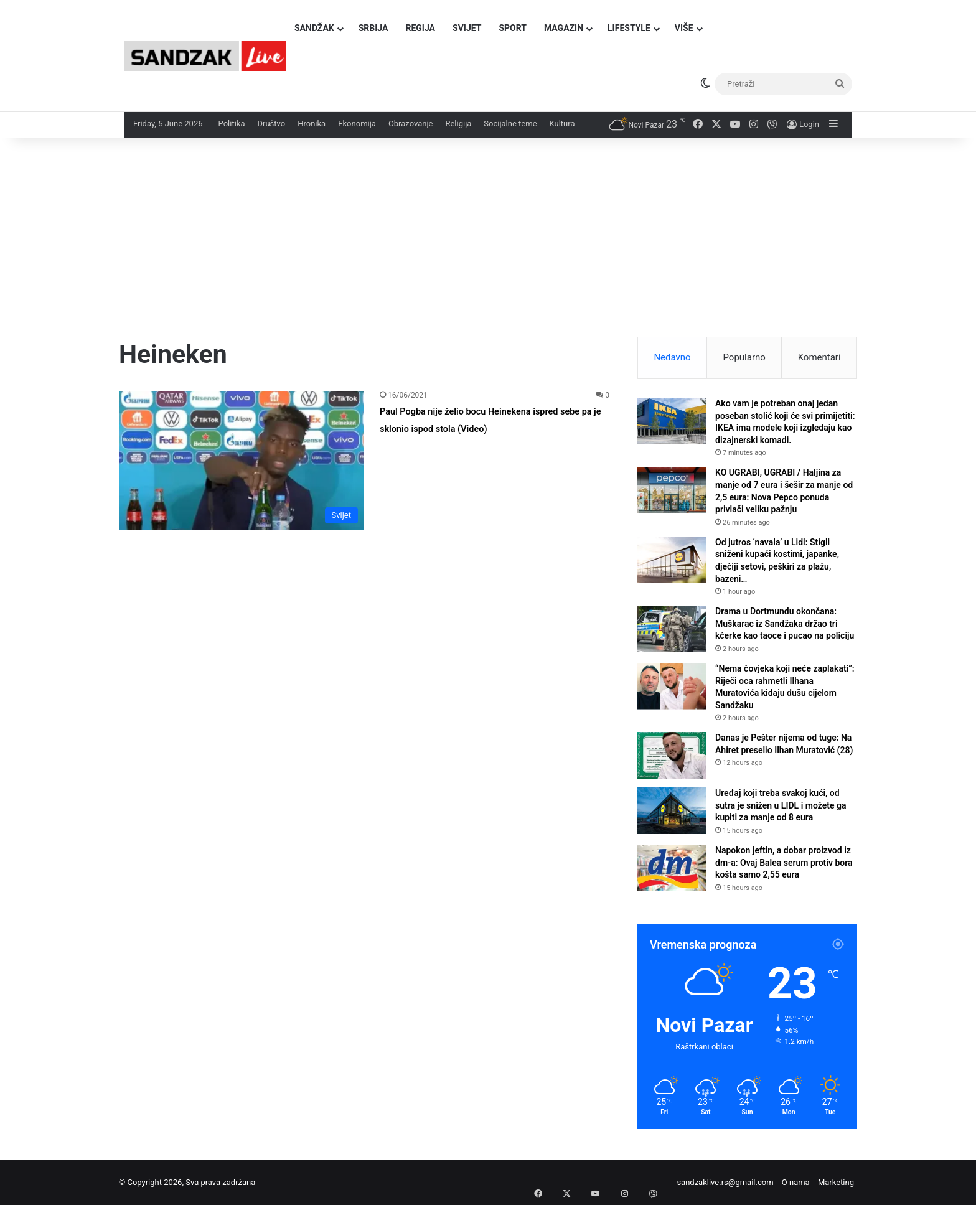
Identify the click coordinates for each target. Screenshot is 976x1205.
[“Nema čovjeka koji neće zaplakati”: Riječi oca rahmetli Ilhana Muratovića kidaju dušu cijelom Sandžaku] (671, 686)
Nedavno (672, 357)
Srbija (373, 28)
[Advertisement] (488, 243)
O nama (796, 1182)
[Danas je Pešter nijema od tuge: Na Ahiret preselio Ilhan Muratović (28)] (671, 755)
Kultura (562, 123)
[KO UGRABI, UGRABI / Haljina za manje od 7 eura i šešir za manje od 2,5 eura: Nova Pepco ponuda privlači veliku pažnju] (671, 490)
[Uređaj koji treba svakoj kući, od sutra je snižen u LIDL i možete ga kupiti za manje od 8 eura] (671, 810)
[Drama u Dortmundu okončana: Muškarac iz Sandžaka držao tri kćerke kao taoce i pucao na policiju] (671, 629)
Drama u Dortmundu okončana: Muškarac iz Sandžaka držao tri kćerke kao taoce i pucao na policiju (784, 623)
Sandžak (314, 28)
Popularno (744, 357)
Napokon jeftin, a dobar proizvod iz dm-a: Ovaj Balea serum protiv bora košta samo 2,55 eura (784, 862)
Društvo (271, 123)
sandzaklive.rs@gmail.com (725, 1182)
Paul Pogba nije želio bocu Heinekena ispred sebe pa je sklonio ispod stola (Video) (484, 427)
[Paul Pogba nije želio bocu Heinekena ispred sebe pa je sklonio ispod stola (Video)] (241, 460)
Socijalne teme (510, 123)
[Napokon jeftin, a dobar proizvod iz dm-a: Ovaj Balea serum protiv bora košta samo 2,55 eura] (671, 868)
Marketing (836, 1182)
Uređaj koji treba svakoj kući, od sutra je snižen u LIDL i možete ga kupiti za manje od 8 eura (780, 805)
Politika (231, 123)
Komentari (819, 357)
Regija (420, 28)
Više (684, 28)
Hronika (312, 123)
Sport (513, 28)
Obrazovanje (410, 123)
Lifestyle (629, 28)
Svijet (467, 28)
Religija (458, 123)
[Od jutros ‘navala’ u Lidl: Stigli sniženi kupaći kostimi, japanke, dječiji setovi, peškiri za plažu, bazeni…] (671, 560)
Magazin (563, 28)
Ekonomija (357, 123)
